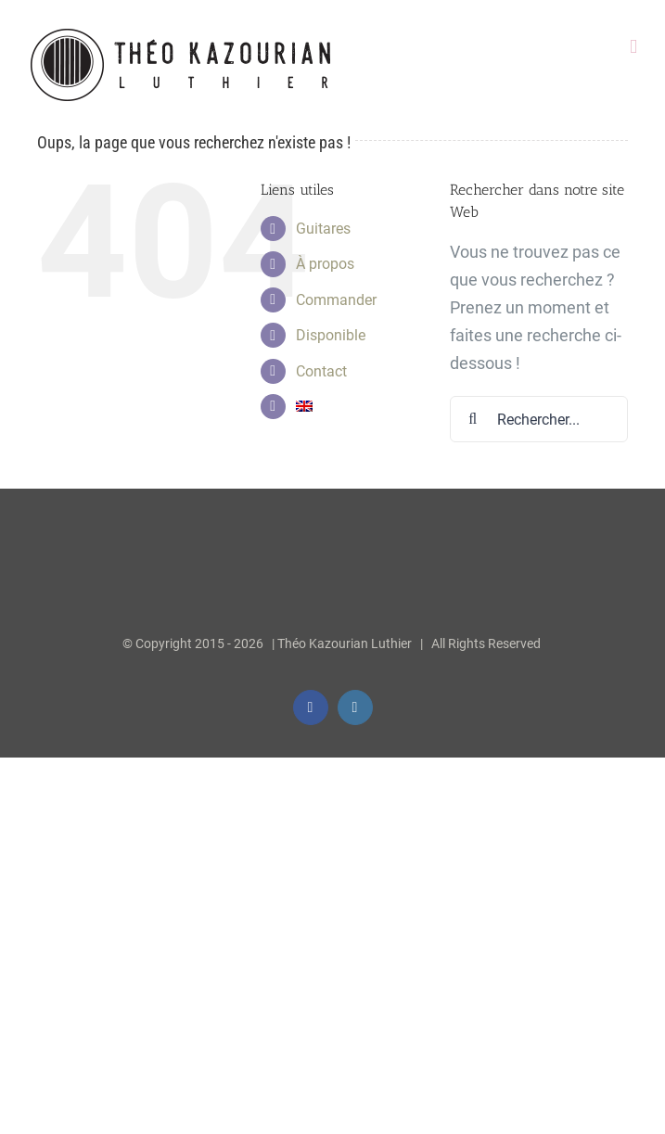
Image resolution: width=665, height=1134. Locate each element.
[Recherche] (473, 419)
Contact (321, 371)
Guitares (323, 228)
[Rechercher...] (539, 419)
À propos (325, 264)
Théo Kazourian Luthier (344, 643)
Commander (336, 300)
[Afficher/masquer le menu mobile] (633, 47)
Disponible (330, 335)
